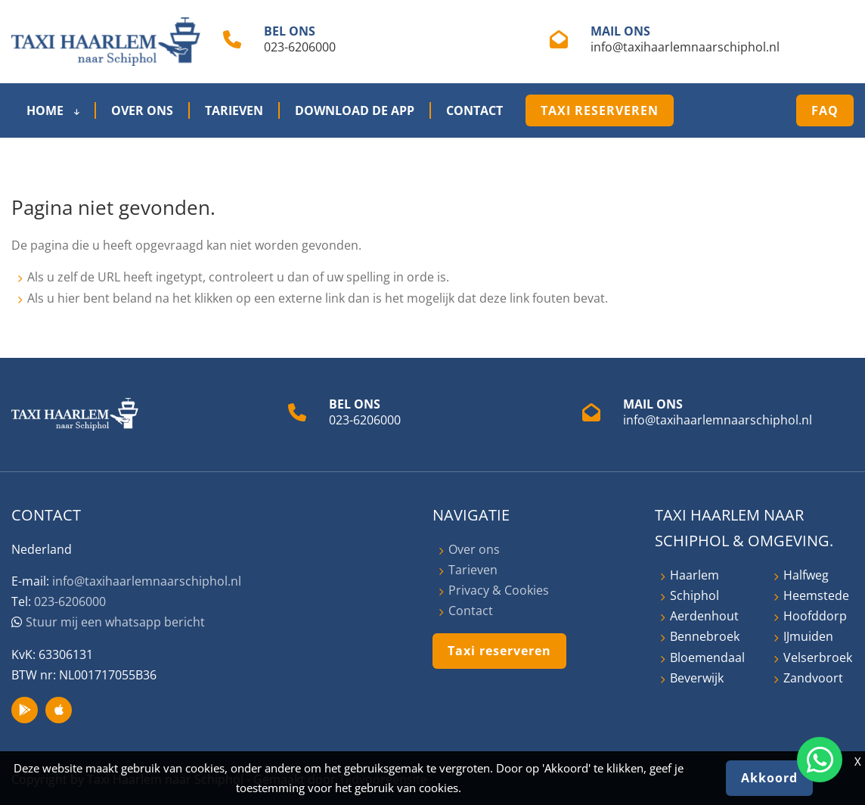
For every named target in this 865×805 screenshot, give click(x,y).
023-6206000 (300, 47)
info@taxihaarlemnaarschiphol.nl (685, 47)
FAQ (825, 110)
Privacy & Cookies (498, 590)
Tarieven (234, 110)
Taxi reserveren (600, 110)
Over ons (142, 110)
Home (52, 110)
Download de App (354, 110)
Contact (474, 110)
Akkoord (769, 777)
